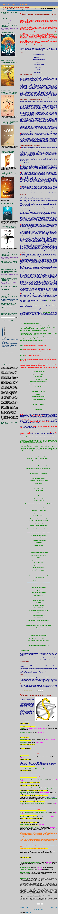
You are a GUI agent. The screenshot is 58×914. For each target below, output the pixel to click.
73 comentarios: (33, 690)
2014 (3, 333)
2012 (3, 335)
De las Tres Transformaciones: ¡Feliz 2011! (8, 347)
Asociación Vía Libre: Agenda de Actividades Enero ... (10, 344)
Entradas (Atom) (28, 912)
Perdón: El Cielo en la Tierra (6, 340)
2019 (3, 328)
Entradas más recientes (24, 907)
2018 (3, 329)
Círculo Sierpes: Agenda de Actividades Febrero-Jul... (10, 339)
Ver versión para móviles (38, 909)
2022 (3, 325)
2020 (3, 327)
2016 (3, 331)
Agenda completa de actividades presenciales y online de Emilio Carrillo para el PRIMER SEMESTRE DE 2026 (29, 10)
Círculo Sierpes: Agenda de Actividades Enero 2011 (10, 345)
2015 (3, 332)
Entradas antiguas (54, 907)
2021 (3, 326)
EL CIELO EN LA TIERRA (15, 4)
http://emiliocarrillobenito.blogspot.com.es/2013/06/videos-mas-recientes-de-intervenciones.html (9, 300)
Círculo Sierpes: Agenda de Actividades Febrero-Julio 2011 (35, 695)
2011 (3, 336)
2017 (3, 330)
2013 (3, 334)
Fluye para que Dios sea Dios (6, 346)
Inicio (40, 907)
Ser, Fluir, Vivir (4, 342)
